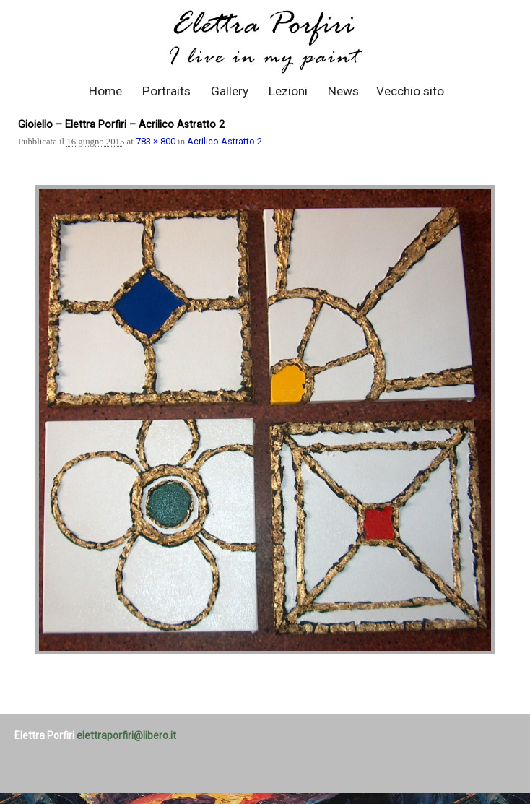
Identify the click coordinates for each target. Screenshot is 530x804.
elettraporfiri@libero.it (126, 735)
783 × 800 (155, 141)
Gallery (229, 91)
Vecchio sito (410, 91)
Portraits (166, 91)
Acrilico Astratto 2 (224, 141)
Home (105, 91)
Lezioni (288, 91)
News (343, 91)
